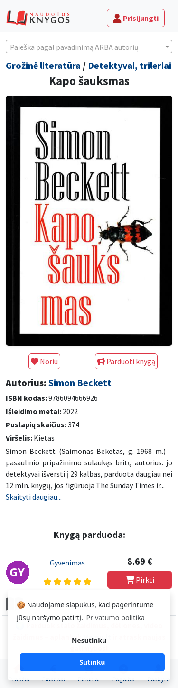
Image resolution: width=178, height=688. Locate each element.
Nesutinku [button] (89, 640)
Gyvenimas (67, 562)
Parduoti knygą (126, 361)
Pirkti (140, 579)
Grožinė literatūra (43, 65)
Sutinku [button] (92, 662)
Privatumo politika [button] (115, 617)
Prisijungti (136, 18)
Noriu (44, 361)
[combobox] (89, 46)
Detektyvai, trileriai (129, 65)
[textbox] (89, 47)
